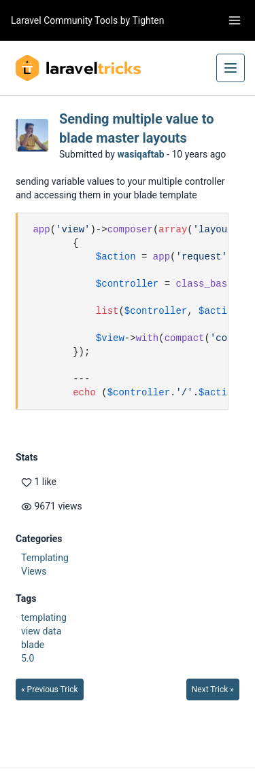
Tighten (148, 20)
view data (41, 631)
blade (32, 644)
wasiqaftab (140, 154)
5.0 (27, 658)
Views (34, 571)
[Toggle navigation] (234, 20)
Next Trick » (213, 689)
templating (44, 617)
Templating (45, 557)
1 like (38, 482)
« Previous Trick (49, 689)
